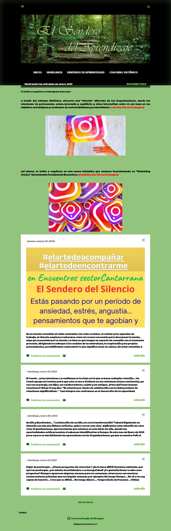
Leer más (139, 355)
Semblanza (54, 72)
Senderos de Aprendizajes (86, 72)
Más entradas (85, 502)
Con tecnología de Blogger (85, 518)
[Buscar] (148, 7)
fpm (96, 524)
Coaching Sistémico (123, 72)
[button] (143, 240)
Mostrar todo (136, 84)
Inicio (37, 72)
